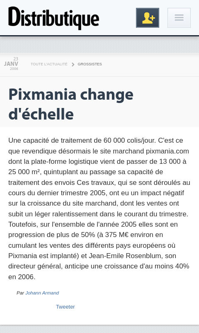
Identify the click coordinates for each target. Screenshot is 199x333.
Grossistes (90, 64)
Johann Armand (42, 292)
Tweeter (65, 307)
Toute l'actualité (49, 64)
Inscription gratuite (147, 17)
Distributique (54, 17)
